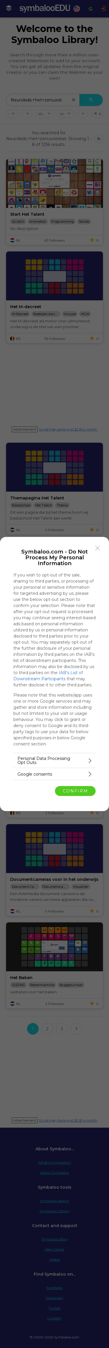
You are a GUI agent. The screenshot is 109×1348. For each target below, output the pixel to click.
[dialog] (54, 674)
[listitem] (54, 760)
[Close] (97, 548)
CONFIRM (75, 791)
